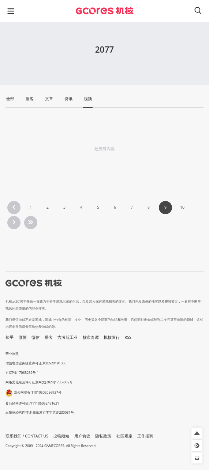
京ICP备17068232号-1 (22, 372)
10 (182, 207)
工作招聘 (145, 436)
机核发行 (112, 337)
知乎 (9, 337)
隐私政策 (103, 436)
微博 (23, 337)
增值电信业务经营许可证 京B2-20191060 (35, 363)
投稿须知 (61, 436)
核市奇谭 (91, 337)
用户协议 (82, 436)
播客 (49, 337)
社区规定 (124, 436)
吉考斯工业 (67, 337)
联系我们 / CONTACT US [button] (26, 436)
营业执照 (12, 353)
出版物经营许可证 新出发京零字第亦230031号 (39, 412)
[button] (196, 433)
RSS (128, 337)
